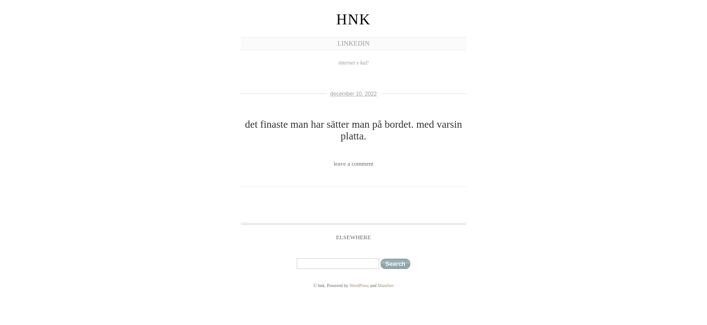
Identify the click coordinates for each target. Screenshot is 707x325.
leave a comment (353, 163)
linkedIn (353, 43)
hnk (353, 19)
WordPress (359, 285)
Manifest (385, 285)
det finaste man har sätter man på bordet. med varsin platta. (353, 130)
